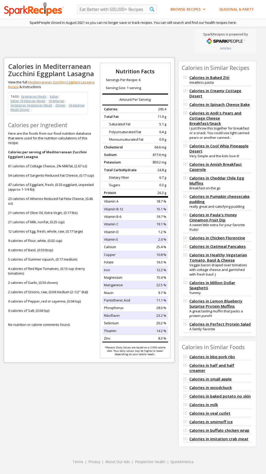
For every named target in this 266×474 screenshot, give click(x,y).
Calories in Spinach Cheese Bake (219, 104)
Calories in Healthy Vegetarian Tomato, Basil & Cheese (218, 257)
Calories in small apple (210, 379)
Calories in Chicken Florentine (217, 237)
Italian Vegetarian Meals (27, 101)
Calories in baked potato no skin (220, 396)
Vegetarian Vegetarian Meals (31, 105)
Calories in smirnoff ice (211, 421)
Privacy (94, 461)
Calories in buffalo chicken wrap (219, 430)
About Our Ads (117, 461)
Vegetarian (56, 101)
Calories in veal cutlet (209, 413)
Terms (77, 461)
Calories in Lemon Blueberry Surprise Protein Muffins (215, 303)
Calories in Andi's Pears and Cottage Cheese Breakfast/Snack (215, 118)
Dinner (60, 105)
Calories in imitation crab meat (218, 438)
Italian (54, 96)
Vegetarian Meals (33, 96)
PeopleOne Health (150, 461)
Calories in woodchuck (210, 387)
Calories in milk (203, 404)
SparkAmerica (182, 461)
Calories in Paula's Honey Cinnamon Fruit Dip (213, 217)
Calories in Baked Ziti (209, 77)
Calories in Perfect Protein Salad (220, 324)
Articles (225, 48)
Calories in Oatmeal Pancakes (217, 246)
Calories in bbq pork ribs (212, 356)
